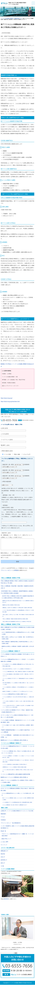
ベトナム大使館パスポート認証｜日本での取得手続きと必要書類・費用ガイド (18, 728)
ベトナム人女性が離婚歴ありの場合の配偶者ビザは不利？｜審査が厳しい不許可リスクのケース (18, 677)
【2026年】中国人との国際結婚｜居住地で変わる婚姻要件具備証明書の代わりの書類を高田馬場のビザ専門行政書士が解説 (18, 599)
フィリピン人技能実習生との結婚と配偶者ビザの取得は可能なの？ (15, 766)
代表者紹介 (3, 822)
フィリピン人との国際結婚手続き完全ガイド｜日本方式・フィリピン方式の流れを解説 (17, 749)
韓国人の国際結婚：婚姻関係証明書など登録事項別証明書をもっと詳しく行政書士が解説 (18, 644)
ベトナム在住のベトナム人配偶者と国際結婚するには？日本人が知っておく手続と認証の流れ (18, 667)
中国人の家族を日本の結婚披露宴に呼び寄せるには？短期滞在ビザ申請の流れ (17, 623)
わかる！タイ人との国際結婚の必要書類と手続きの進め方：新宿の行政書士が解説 (17, 791)
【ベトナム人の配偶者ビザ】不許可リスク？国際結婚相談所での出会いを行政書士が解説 (18, 681)
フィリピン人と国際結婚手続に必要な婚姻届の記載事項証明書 (15, 776)
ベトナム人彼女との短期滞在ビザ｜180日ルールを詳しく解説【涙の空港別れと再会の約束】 (18, 704)
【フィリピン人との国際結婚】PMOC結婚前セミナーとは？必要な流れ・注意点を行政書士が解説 (18, 763)
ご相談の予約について (6, 841)
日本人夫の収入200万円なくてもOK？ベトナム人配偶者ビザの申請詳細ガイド (17, 671)
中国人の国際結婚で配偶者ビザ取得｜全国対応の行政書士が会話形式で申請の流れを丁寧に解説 (17, 584)
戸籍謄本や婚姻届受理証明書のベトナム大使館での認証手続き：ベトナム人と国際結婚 (17, 733)
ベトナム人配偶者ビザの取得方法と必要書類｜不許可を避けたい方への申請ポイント (17, 657)
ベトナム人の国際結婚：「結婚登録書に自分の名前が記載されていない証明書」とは (17, 738)
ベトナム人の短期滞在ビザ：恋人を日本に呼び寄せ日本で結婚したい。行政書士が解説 (18, 700)
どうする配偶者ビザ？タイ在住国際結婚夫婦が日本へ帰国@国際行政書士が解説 (17, 804)
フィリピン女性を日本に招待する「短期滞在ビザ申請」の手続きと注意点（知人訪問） (18, 772)
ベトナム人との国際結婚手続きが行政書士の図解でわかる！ (15, 696)
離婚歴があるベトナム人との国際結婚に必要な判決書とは (14, 742)
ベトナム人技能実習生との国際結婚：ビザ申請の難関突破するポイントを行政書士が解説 (18, 690)
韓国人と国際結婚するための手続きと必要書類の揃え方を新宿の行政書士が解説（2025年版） (17, 630)
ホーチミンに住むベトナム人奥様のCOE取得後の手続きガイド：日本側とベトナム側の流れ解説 (17, 718)
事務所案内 (3, 816)
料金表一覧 (3, 833)
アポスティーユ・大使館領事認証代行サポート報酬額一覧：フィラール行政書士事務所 (18, 837)
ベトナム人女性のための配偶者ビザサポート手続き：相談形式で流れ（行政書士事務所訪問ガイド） (17, 713)
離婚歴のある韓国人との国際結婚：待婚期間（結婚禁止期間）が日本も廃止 (18, 649)
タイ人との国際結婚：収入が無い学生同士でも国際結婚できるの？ (15, 807)
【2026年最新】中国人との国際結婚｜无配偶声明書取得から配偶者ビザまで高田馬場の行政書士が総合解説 (17, 594)
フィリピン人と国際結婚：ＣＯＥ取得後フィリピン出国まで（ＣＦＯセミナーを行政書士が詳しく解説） (18, 759)
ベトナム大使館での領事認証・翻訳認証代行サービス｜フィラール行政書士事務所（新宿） (17, 723)
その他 (2, 868)
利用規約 (16, 572)
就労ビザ (3, 865)
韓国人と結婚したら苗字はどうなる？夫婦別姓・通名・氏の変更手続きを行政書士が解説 (18, 640)
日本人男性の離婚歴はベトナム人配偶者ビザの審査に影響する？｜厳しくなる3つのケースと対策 (18, 686)
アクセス (3, 819)
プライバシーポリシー (7, 572)
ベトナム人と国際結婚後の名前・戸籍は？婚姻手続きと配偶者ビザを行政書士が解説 (18, 673)
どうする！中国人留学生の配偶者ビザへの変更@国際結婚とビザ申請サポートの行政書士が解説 (18, 613)
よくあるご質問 (4, 844)
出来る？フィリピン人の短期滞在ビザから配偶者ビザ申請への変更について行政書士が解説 (17, 783)
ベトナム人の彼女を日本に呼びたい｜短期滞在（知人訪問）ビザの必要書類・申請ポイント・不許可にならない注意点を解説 (18, 708)
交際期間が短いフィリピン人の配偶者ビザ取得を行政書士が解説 (14, 769)
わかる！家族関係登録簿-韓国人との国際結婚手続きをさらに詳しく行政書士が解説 (18, 635)
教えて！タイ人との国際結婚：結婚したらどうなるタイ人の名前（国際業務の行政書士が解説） (18, 801)
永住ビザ (3, 859)
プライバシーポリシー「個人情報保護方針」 (11, 825)
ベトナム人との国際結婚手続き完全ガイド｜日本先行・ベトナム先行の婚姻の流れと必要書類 (17, 662)
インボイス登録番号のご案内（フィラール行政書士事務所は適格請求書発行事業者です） (17, 829)
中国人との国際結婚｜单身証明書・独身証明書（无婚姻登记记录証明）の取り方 (17, 589)
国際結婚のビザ (4, 853)
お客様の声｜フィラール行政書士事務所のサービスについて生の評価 (17, 813)
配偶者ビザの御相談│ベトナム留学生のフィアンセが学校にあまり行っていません (18, 693)
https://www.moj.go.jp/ (6, 398)
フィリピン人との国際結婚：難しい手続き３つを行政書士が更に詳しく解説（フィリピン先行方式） (18, 754)
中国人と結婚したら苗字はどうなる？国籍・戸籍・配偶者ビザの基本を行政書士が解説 (18, 617)
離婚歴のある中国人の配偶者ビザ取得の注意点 (11, 607)
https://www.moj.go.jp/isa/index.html (10, 401)
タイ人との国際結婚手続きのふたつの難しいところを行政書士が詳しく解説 (18, 796)
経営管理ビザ (4, 862)
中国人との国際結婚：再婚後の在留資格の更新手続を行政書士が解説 (15, 621)
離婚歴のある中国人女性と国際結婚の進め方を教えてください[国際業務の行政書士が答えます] (18, 603)
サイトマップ (4, 847)
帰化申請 (3, 856)
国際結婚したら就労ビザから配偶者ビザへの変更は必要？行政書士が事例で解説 (17, 609)
